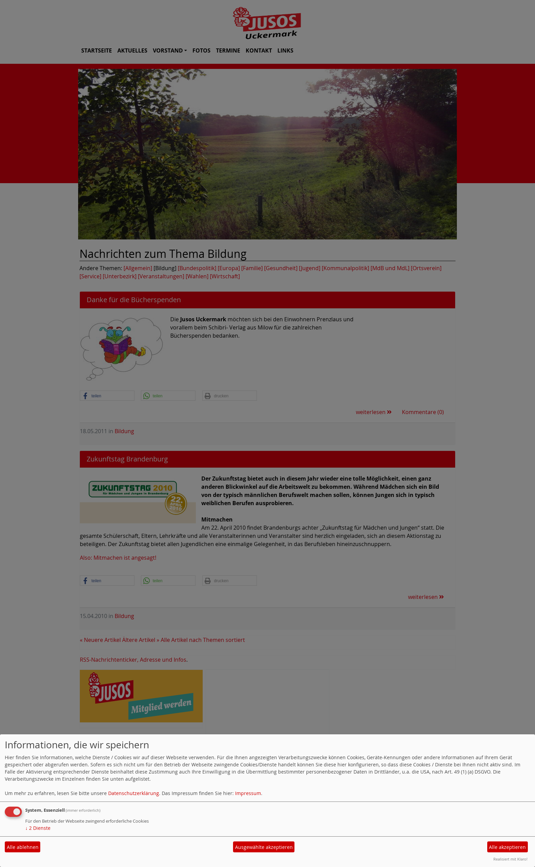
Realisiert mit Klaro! (510, 859)
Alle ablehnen (23, 847)
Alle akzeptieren (507, 847)
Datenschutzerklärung (133, 793)
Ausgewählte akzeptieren (264, 847)
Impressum (248, 793)
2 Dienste (37, 828)
